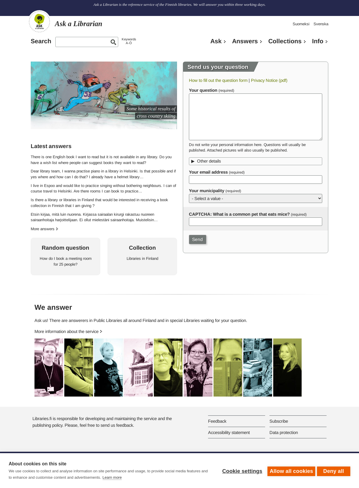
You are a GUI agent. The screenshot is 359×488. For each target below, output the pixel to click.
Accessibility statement (229, 432)
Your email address (208, 172)
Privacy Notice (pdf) (269, 80)
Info (317, 41)
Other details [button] (209, 161)
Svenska (321, 24)
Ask (216, 41)
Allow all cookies (290, 470)
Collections (285, 41)
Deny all (333, 470)
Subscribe (278, 421)
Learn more (119, 477)
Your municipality (206, 190)
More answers (42, 229)
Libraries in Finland (142, 258)
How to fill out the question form (218, 80)
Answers (245, 41)
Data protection (283, 432)
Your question (203, 90)
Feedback (217, 421)
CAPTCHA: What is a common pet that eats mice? (239, 214)
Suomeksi (301, 24)
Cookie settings (241, 470)
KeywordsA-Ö (129, 41)
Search (41, 41)
